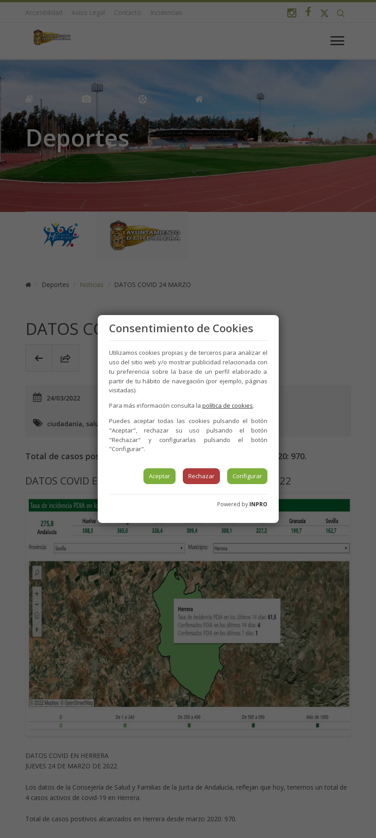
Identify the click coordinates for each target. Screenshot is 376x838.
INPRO (258, 504)
